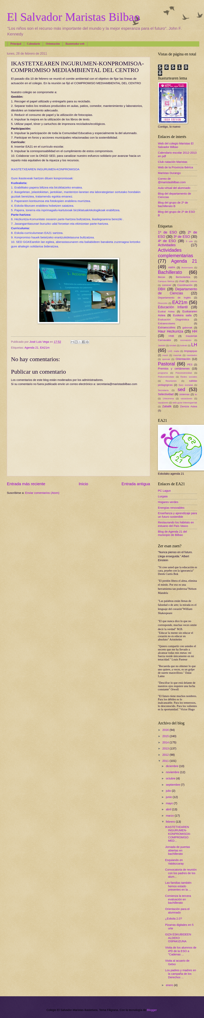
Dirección (163, 303)
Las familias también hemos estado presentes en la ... (178, 886)
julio (169, 790)
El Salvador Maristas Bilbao (73, 16)
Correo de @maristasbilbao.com (172, 180)
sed (181, 389)
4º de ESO (167, 241)
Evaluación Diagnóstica (173, 319)
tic (196, 394)
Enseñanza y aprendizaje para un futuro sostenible (177, 515)
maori (165, 355)
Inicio (83, 483)
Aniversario (187, 267)
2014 (166, 742)
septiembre (173, 784)
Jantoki (161, 345)
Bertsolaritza (183, 277)
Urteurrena (168, 398)
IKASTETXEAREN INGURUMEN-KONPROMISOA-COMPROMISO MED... (178, 833)
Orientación (53, 43)
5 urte (189, 241)
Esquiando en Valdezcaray (174, 861)
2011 (166, 760)
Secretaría (163, 390)
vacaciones (186, 398)
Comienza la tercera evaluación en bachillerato (178, 899)
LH (194, 344)
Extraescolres (166, 327)
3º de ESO (181, 237)
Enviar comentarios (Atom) (42, 492)
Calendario (33, 43)
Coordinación (185, 285)
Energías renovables (171, 507)
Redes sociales (188, 376)
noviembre (173, 772)
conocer (166, 285)
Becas (161, 277)
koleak (183, 345)
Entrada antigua (136, 483)
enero (170, 985)
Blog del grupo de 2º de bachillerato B (173, 204)
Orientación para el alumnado (177, 910)
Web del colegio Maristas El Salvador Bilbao (175, 145)
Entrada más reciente (26, 483)
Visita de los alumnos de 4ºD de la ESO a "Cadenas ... (180, 951)
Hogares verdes (168, 502)
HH (194, 331)
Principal (15, 43)
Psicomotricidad (184, 372)
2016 (166, 729)
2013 (166, 748)
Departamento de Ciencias (177, 291)
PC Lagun (164, 490)
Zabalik (166, 406)
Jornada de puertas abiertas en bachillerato (177, 850)
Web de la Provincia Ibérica (175, 167)
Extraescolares (166, 323)
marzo (170, 815)
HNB (171, 336)
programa (163, 372)
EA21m (44, 347)
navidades (192, 355)
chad (182, 281)
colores (193, 281)
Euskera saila (182, 315)
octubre (171, 778)
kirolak (172, 345)
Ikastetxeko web (75, 43)
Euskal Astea (166, 311)
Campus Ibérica (166, 281)
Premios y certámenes (174, 368)
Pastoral (166, 363)
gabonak (187, 327)
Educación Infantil (173, 307)
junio (169, 797)
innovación (185, 340)
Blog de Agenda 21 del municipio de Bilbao (172, 533)
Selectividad (165, 394)
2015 (166, 736)
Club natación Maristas (172, 161)
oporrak (166, 359)
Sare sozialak (185, 385)
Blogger (152, 1010)
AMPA (171, 267)
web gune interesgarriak (184, 402)
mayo (170, 803)
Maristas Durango (169, 173)
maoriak (177, 355)
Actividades (167, 245)
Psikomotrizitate (166, 376)
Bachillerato (170, 272)
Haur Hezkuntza (170, 331)
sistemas (184, 394)
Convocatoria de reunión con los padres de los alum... (181, 873)
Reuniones (171, 381)
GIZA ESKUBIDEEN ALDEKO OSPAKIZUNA (178, 938)
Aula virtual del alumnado (174, 187)
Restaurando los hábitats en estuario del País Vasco (176, 524)
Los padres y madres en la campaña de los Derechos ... (180, 974)
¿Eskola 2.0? (173, 918)
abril (169, 809)
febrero (171, 821)
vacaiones (163, 402)
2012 (166, 754)
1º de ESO (167, 232)
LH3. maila (173, 351)
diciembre (172, 766)
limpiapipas (190, 351)
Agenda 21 (31, 347)
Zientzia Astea (188, 406)
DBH (161, 289)
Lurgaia (163, 496)
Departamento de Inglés (174, 297)
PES (189, 364)
